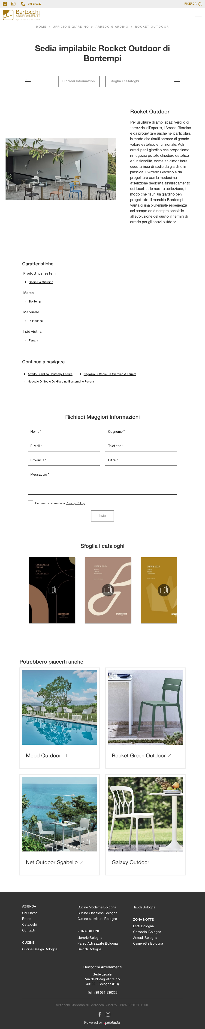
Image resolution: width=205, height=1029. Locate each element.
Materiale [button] (31, 312)
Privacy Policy (75, 503)
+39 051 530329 (105, 992)
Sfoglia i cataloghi (124, 81)
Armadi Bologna (145, 938)
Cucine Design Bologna (39, 949)
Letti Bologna (143, 926)
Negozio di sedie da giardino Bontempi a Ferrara (61, 381)
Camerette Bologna (148, 943)
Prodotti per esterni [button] (40, 273)
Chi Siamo (29, 913)
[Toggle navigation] (198, 15)
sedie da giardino (41, 282)
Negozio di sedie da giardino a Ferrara (110, 374)
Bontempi (35, 301)
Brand (26, 919)
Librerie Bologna (90, 938)
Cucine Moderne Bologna (97, 907)
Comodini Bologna (147, 932)
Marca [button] (28, 293)
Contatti (28, 930)
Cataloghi (29, 924)
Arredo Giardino (112, 27)
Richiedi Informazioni (79, 81)
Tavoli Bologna (144, 907)
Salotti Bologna (90, 949)
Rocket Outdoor (152, 27)
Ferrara (33, 340)
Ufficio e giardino (71, 27)
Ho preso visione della (60, 503)
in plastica (36, 321)
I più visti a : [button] (33, 331)
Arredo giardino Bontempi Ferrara (50, 374)
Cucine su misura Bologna (97, 919)
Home (41, 27)
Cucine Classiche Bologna (97, 913)
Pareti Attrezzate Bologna (98, 943)
